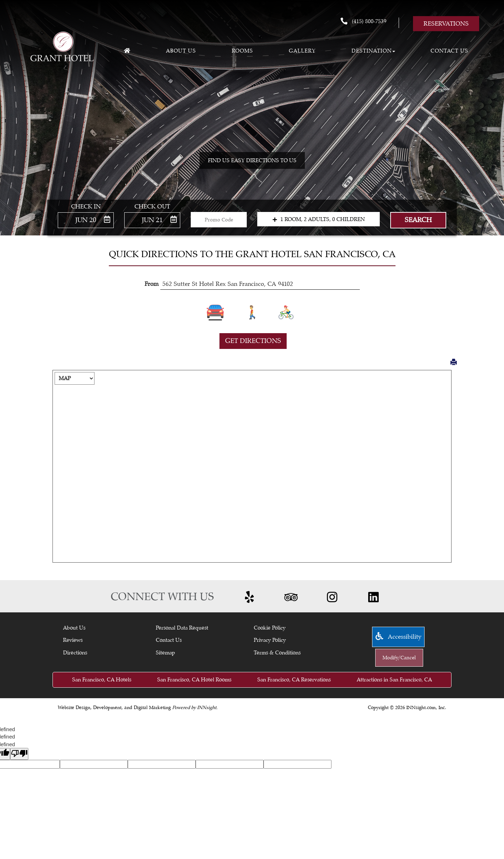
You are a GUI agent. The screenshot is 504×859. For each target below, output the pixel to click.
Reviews (73, 640)
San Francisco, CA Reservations (294, 679)
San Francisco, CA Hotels (101, 679)
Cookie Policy (270, 627)
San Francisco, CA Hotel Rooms (194, 679)
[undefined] (19, 754)
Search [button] (418, 219)
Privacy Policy (270, 640)
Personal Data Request (182, 627)
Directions (75, 652)
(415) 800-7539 (363, 21)
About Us (74, 627)
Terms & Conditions (277, 652)
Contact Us (449, 50)
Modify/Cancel (399, 657)
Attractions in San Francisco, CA (394, 679)
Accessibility (398, 637)
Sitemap (165, 652)
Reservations (446, 24)
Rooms (242, 50)
